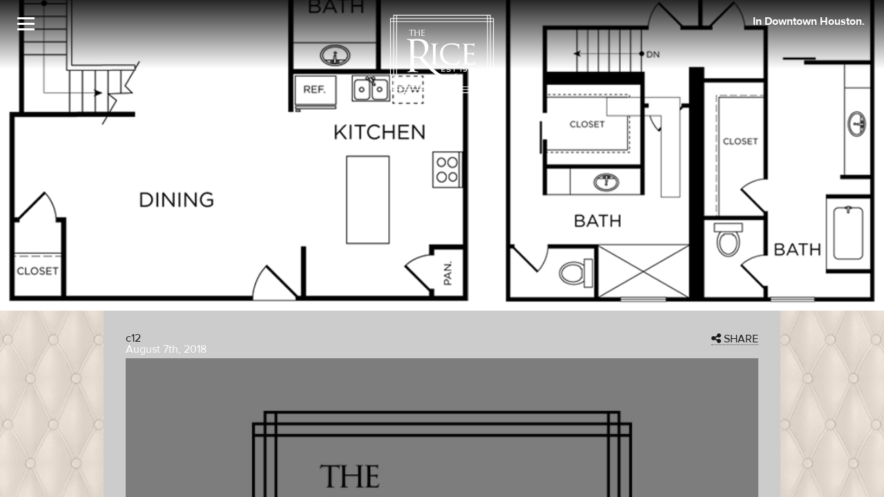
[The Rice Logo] (442, 54)
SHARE (734, 339)
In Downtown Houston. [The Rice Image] (809, 21)
